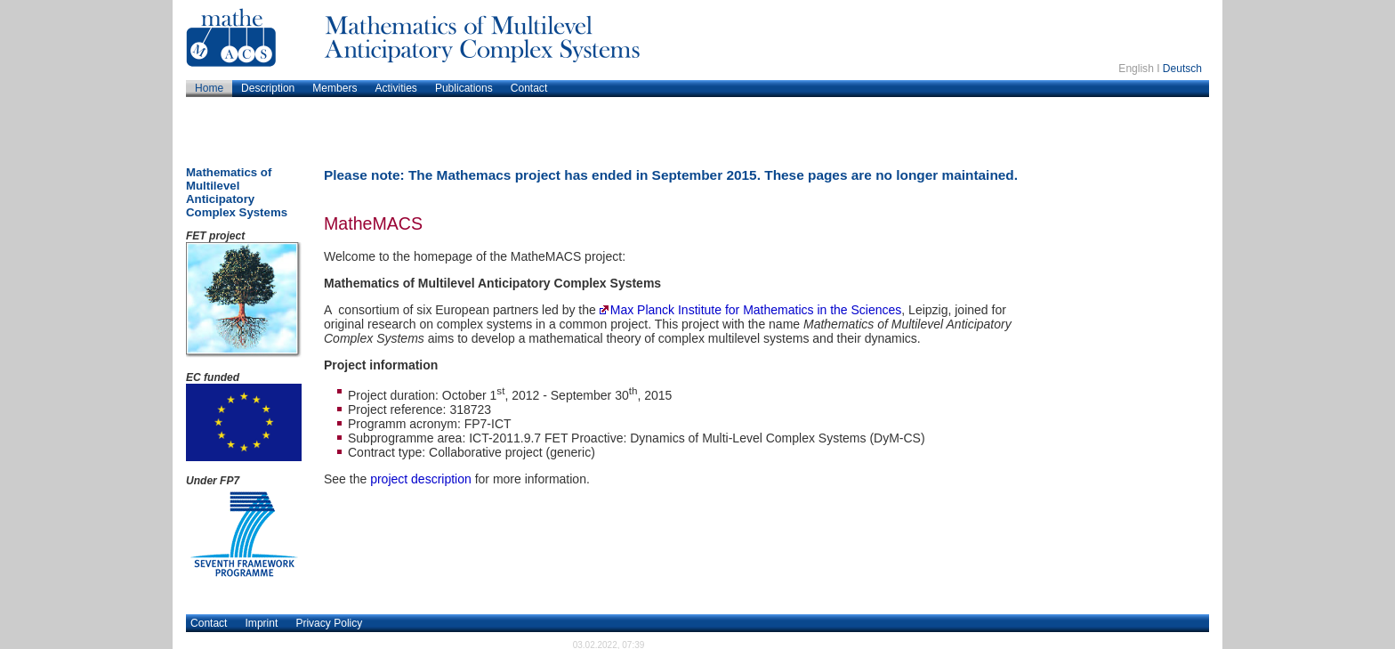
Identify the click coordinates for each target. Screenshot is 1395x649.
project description (421, 479)
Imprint (262, 623)
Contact (208, 623)
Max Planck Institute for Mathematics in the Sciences (756, 310)
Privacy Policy (328, 623)
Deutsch (1182, 68)
